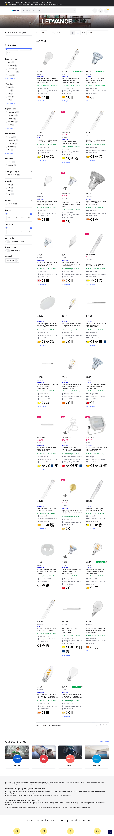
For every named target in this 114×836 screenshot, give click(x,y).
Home (7, 17)
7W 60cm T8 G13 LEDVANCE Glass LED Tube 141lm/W (70, 143)
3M (43, 765)
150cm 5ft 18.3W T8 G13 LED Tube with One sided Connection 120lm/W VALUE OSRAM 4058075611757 (70, 81)
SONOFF (96, 765)
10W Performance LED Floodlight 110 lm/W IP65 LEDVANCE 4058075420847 (96, 449)
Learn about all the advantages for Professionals (48, 4)
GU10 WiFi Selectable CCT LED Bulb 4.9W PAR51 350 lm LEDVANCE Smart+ (71, 571)
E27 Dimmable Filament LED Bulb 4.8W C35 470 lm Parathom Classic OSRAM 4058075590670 (47, 696)
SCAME (70, 765)
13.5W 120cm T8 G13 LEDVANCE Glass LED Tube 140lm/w (47, 141)
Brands (14, 17)
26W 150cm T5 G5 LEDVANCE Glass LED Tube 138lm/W (95, 509)
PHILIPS (17, 765)
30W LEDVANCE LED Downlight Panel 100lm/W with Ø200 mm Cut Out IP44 (47, 325)
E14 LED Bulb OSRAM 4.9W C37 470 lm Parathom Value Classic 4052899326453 (72, 264)
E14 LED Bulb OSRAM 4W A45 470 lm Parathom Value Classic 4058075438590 (96, 571)
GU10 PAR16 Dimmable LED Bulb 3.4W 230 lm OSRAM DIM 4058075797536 (96, 386)
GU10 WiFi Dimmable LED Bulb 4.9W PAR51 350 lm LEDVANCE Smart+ (71, 204)
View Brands (104, 742)
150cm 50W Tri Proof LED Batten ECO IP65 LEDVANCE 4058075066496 (47, 386)
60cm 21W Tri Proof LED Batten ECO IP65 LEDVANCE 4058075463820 (47, 449)
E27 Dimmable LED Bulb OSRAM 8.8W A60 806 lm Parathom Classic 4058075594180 (47, 203)
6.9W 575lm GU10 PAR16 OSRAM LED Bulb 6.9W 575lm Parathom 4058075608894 (96, 203)
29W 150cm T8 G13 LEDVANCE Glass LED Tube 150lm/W (46, 509)
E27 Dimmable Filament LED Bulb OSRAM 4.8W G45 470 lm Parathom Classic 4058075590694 (72, 387)
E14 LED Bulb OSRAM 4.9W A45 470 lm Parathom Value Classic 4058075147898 (96, 630)
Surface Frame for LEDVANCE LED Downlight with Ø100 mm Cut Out (46, 571)
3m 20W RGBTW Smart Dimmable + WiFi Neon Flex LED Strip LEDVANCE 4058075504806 (72, 449)
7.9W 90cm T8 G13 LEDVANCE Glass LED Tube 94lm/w (46, 630)
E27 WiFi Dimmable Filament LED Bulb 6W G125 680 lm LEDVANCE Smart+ (72, 512)
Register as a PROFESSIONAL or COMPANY (20, 4)
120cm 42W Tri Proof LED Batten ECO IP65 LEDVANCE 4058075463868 (72, 630)
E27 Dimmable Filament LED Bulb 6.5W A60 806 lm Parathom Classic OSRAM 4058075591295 (72, 696)
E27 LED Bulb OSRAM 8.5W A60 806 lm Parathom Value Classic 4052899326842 (47, 80)
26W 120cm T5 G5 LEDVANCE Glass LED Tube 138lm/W (95, 265)
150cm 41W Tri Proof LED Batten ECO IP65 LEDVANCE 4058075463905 (96, 325)
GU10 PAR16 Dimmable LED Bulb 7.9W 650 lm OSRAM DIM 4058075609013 (47, 264)
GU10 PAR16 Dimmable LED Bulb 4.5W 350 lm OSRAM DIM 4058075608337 (96, 80)
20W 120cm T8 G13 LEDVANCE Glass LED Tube (95, 141)
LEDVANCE (22, 17)
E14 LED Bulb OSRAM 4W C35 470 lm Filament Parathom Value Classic (72, 325)
